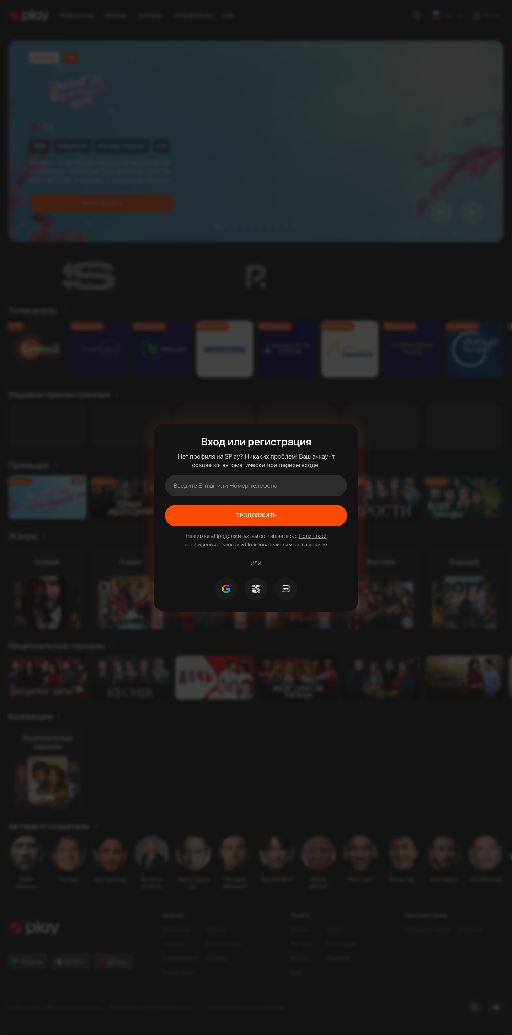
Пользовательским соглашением (286, 544)
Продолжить (256, 515)
